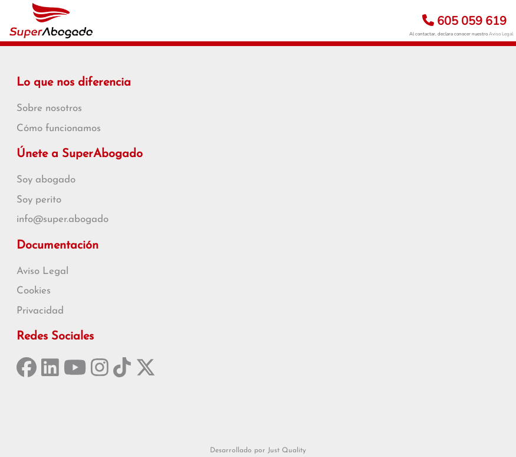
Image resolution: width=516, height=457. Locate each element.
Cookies (34, 291)
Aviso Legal (501, 34)
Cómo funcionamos (59, 128)
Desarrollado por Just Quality (258, 450)
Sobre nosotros (49, 108)
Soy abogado (46, 180)
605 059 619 (464, 21)
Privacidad (40, 311)
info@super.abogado (63, 219)
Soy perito (39, 200)
